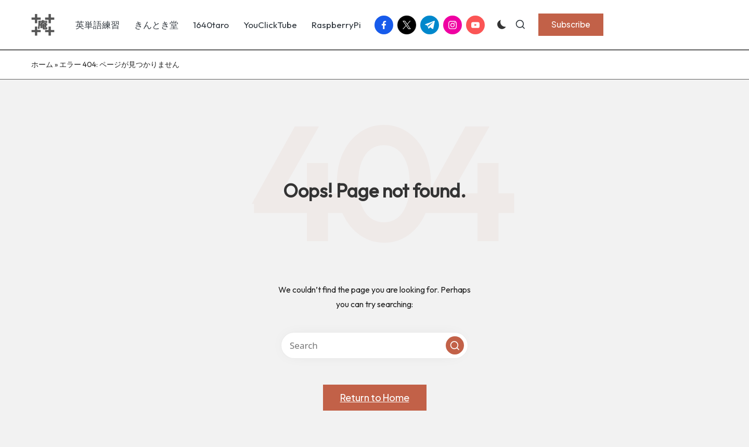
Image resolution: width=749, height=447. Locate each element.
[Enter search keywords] (374, 345)
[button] (570, 24)
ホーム (42, 64)
